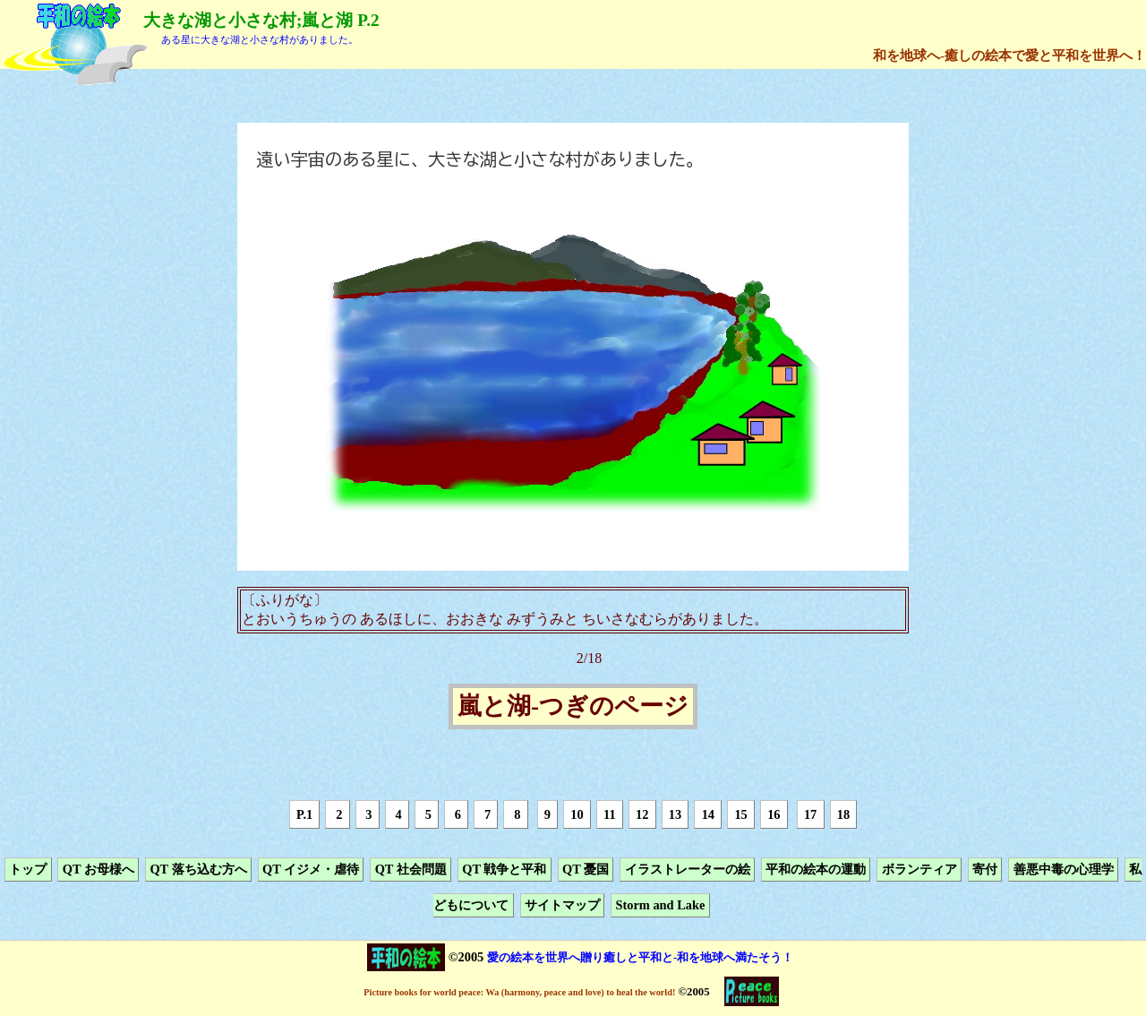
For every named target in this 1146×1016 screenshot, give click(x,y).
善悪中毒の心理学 (1063, 869)
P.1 (304, 814)
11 (609, 814)
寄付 (984, 869)
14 (708, 814)
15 (740, 814)
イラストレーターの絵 (687, 869)
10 (576, 814)
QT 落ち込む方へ (198, 869)
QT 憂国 (585, 869)
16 (773, 814)
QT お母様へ (98, 869)
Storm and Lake (660, 906)
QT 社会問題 (411, 869)
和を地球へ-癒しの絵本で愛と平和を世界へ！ (1009, 55)
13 (675, 814)
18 (843, 814)
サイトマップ (562, 906)
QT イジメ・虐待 (310, 869)
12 (642, 814)
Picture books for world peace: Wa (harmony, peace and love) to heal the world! (519, 992)
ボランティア (919, 869)
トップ (28, 869)
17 (810, 814)
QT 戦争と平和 (504, 869)
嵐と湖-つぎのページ (573, 706)
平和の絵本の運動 (815, 869)
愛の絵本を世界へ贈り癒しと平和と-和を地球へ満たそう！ (640, 957)
